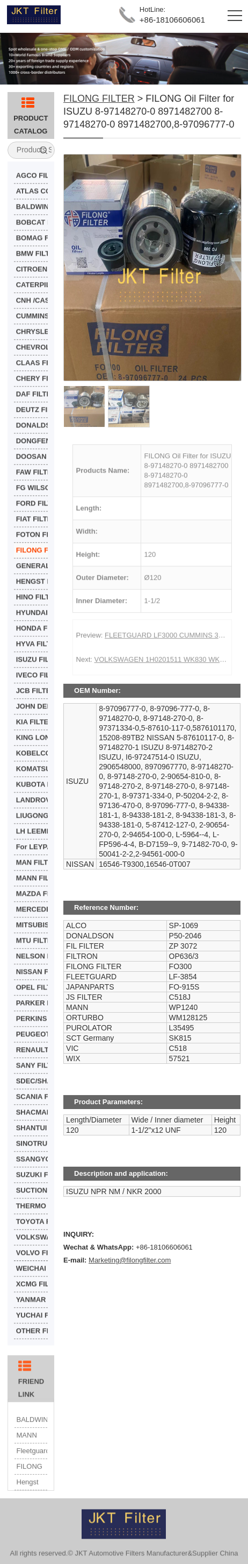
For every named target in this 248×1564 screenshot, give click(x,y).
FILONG (29, 1484)
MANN (27, 1453)
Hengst (28, 1500)
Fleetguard (32, 1468)
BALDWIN (32, 1437)
